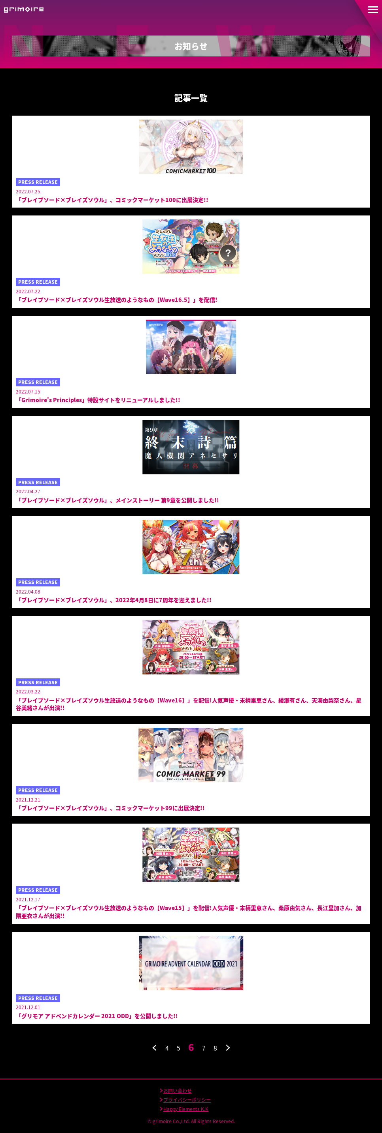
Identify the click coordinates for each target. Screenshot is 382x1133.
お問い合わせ (177, 1090)
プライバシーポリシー (187, 1099)
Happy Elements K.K (185, 1108)
